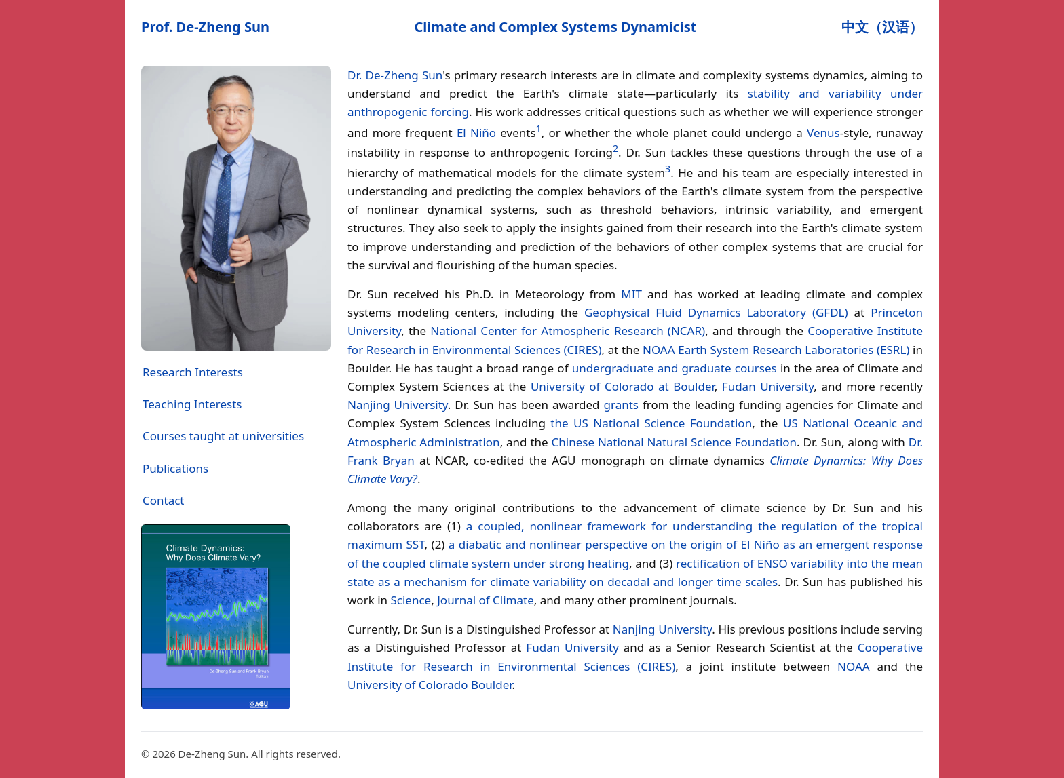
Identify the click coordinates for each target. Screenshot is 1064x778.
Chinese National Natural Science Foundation (674, 442)
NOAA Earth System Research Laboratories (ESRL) (776, 349)
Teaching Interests (192, 404)
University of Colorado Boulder (429, 685)
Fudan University (768, 386)
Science (410, 600)
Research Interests (192, 372)
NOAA (853, 666)
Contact (163, 500)
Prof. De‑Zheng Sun (205, 27)
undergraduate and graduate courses (674, 368)
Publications (175, 468)
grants (621, 404)
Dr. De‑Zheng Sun (394, 75)
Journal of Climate (485, 600)
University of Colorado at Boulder (623, 386)
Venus (823, 132)
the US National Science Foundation (651, 423)
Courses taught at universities (223, 436)
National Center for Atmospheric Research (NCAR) (567, 330)
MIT (631, 294)
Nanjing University (397, 404)
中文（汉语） (882, 27)
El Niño (476, 132)
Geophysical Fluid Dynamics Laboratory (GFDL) (716, 312)
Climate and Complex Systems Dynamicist (555, 27)
